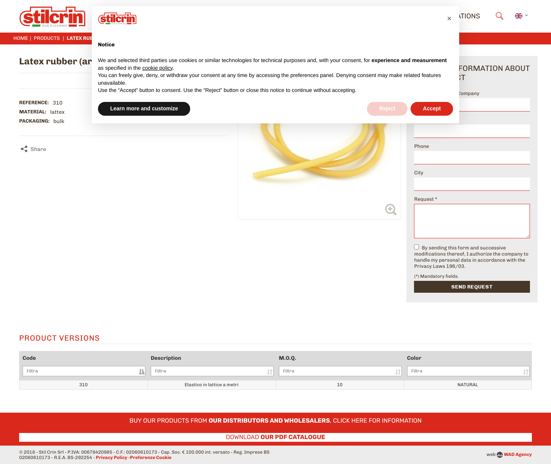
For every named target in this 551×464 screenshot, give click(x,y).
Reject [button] (387, 108)
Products (47, 38)
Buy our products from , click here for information (275, 420)
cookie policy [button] (157, 68)
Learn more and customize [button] (144, 108)
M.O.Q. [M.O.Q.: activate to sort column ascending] (340, 365)
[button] (449, 18)
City (418, 173)
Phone (421, 146)
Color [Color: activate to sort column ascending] (468, 365)
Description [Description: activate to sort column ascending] (212, 365)
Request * (425, 199)
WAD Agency (518, 454)
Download (275, 437)
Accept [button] (432, 108)
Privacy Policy (111, 457)
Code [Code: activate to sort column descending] (84, 365)
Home (20, 38)
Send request (472, 287)
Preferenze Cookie (150, 457)
